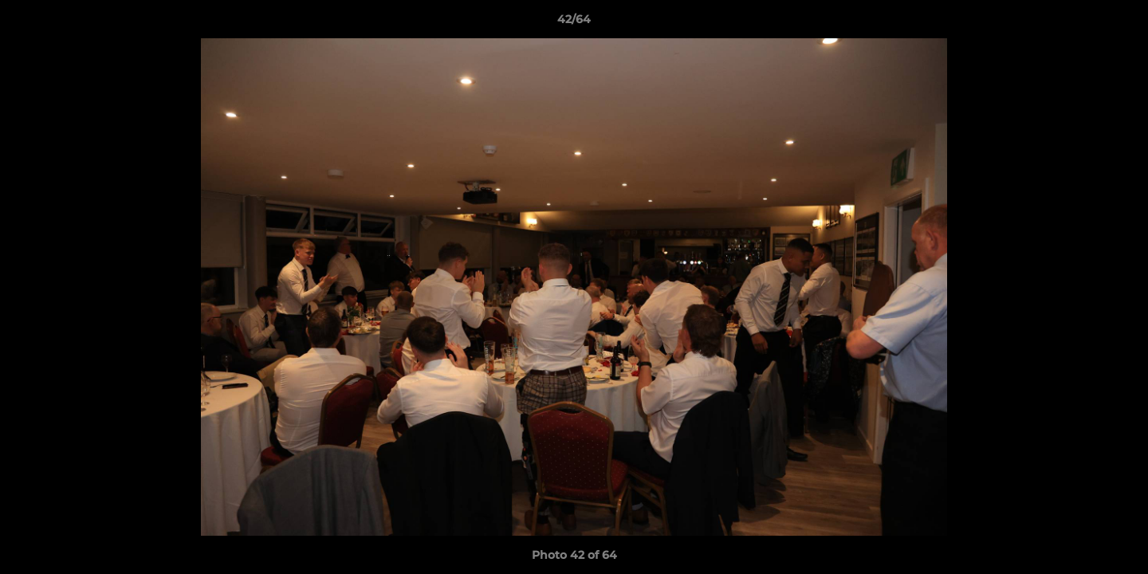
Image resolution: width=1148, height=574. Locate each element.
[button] (1119, 23)
